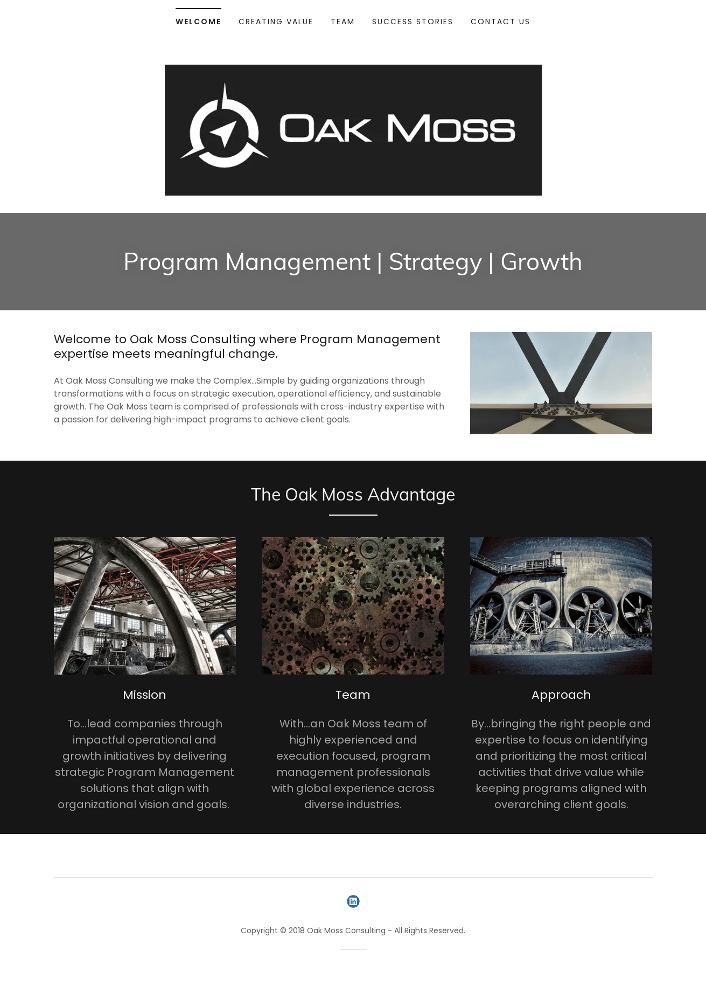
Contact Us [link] (500, 21)
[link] (353, 901)
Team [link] (343, 21)
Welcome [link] (198, 21)
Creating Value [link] (276, 21)
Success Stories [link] (412, 21)
